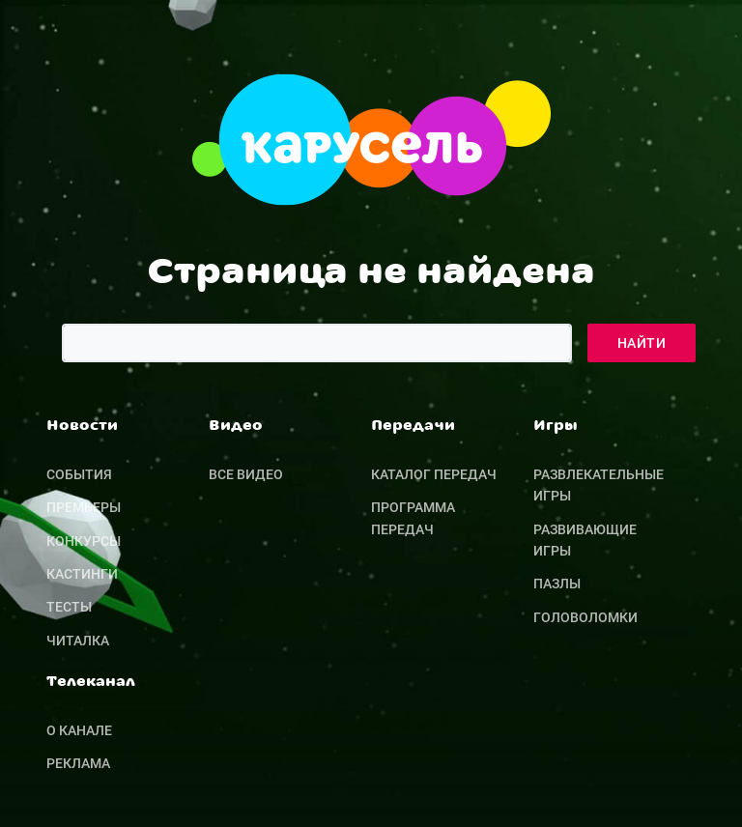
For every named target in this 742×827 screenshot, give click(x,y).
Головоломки (585, 617)
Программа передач (413, 517)
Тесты (69, 606)
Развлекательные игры (598, 485)
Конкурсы (83, 541)
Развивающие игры (585, 540)
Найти (641, 343)
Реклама (78, 763)
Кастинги (82, 574)
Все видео (246, 474)
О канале (79, 730)
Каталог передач (434, 474)
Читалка (77, 640)
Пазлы (557, 583)
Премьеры (83, 507)
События (79, 474)
